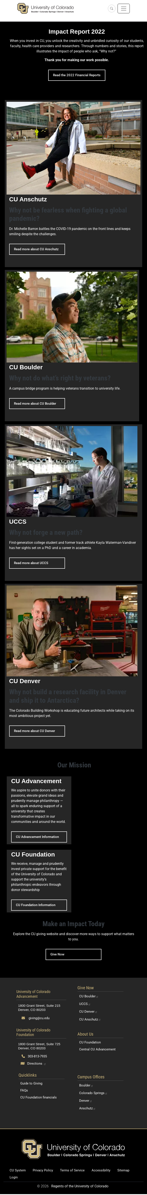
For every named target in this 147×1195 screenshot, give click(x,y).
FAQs (24, 1090)
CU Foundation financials (38, 1097)
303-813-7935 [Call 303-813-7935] (34, 1056)
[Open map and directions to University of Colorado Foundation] (33, 1064)
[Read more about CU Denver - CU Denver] (74, 666)
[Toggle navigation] (124, 8)
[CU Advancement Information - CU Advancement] (39, 810)
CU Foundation (90, 1042)
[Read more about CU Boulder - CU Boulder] (72, 346)
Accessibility (101, 1170)
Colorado (93, 1093)
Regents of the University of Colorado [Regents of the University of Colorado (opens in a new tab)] (79, 1186)
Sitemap (123, 1170)
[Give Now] (73, 940)
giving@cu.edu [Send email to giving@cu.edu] (36, 1018)
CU (89, 996)
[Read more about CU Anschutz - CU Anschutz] (74, 183)
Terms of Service (72, 1170)
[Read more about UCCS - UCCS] (74, 502)
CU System (18, 1170)
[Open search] (112, 8)
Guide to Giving (31, 1083)
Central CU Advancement (97, 1049)
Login (14, 1177)
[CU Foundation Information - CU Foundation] (39, 881)
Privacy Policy (43, 1170)
